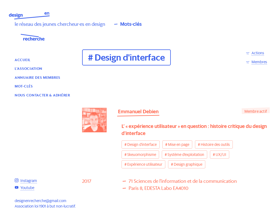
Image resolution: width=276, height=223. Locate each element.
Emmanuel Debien (138, 111)
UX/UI (221, 154)
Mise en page (178, 144)
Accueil (23, 59)
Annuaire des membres (37, 77)
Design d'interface (142, 144)
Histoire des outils (215, 144)
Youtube (27, 187)
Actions (258, 53)
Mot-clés (24, 86)
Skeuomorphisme (141, 154)
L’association (28, 68)
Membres (259, 61)
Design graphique (188, 164)
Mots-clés (131, 24)
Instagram (28, 180)
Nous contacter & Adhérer (42, 95)
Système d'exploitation (186, 154)
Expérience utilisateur (144, 164)
